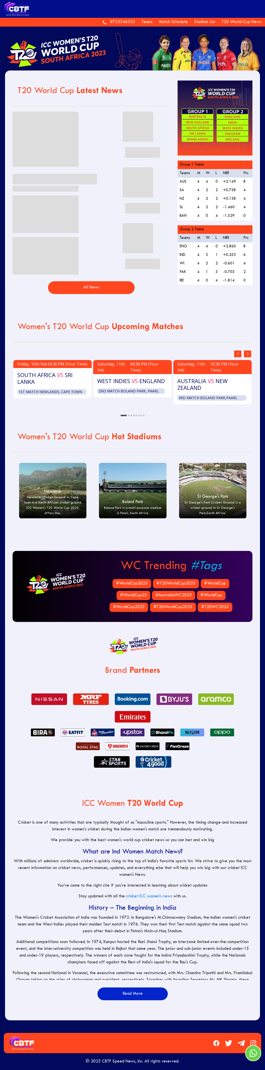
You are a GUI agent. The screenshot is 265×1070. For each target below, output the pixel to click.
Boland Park (132, 502)
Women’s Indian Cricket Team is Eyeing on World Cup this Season (141, 152)
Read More (133, 993)
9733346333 (122, 22)
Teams (146, 22)
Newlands (53, 491)
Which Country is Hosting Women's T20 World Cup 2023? (141, 264)
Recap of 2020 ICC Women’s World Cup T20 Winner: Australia (141, 208)
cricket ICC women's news (149, 896)
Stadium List (204, 22)
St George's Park (212, 496)
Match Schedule (173, 22)
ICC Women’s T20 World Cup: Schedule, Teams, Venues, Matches (51, 179)
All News (91, 287)
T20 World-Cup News (241, 22)
